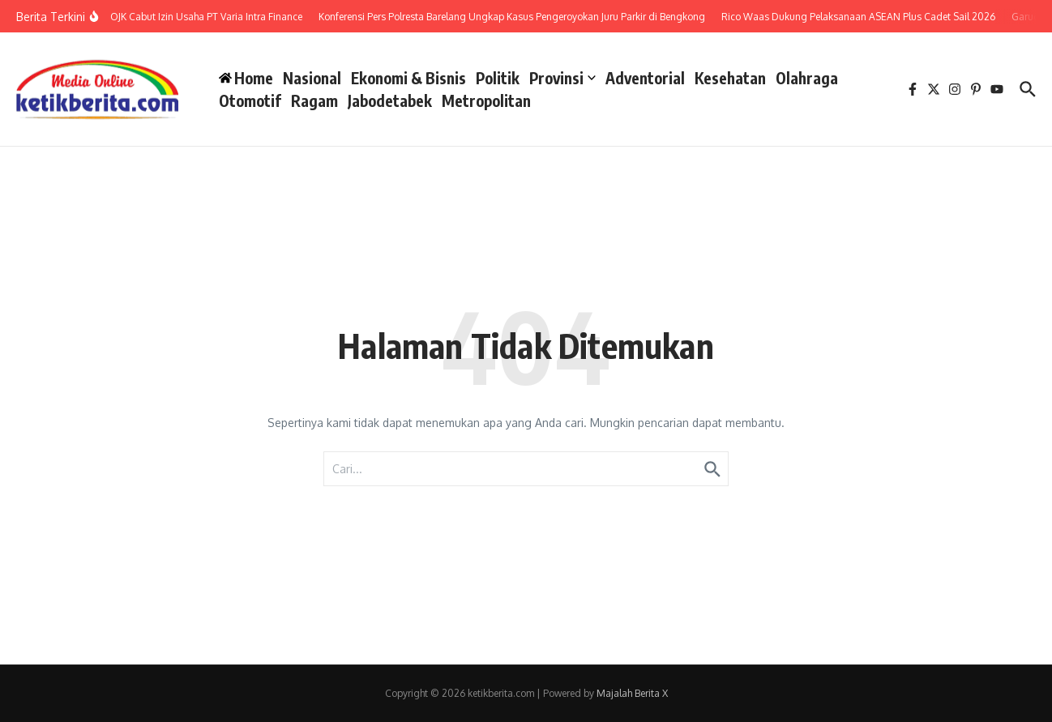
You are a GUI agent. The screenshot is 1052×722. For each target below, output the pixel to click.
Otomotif (250, 100)
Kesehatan (730, 78)
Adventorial (645, 78)
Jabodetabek (390, 100)
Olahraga (807, 78)
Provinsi (562, 78)
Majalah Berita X (632, 693)
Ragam (314, 100)
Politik (498, 78)
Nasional (312, 78)
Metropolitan (486, 100)
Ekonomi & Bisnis (408, 78)
